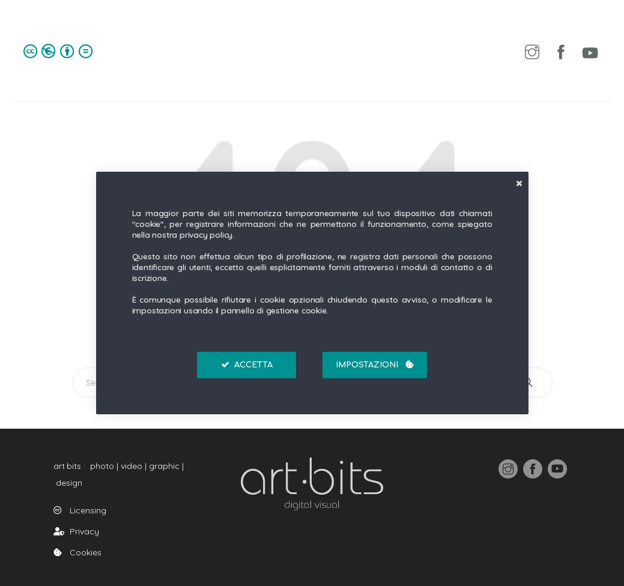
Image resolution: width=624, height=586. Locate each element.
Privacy (76, 531)
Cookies (77, 552)
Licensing (79, 510)
